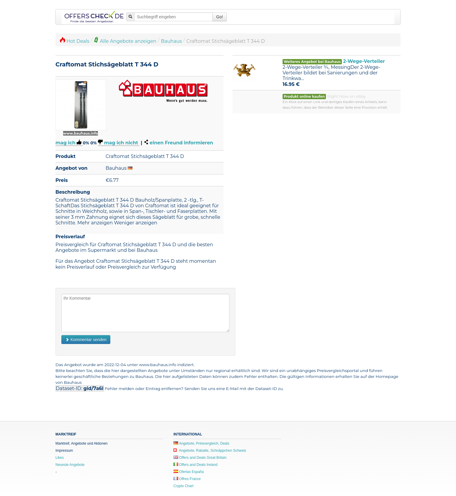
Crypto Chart (183, 486)
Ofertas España (188, 472)
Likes (59, 458)
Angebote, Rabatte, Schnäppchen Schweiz (209, 450)
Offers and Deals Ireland (195, 465)
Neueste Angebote (70, 465)
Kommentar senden (85, 339)
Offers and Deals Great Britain (200, 458)
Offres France (187, 479)
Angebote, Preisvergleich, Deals (201, 443)
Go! (219, 16)
